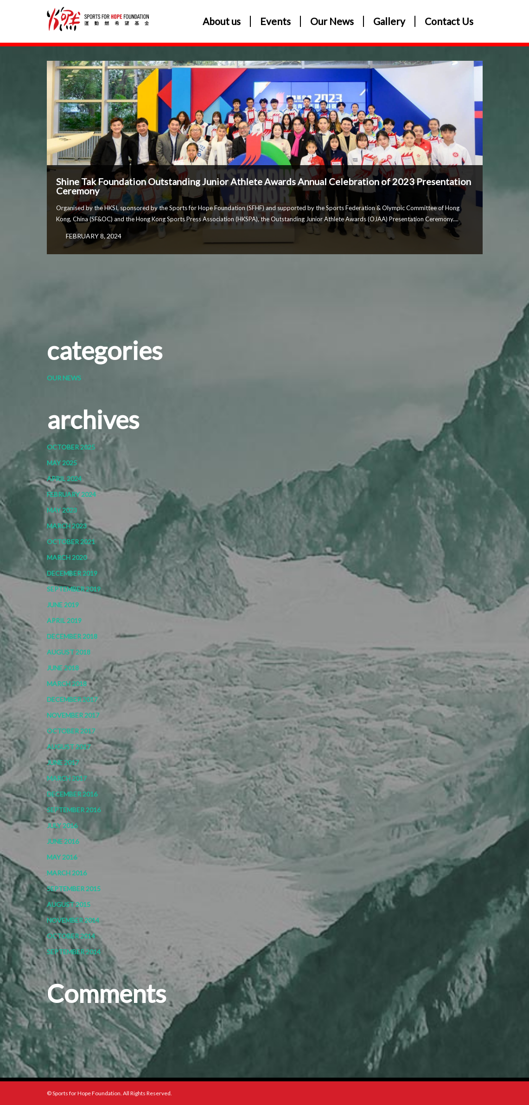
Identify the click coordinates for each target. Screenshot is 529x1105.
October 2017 (71, 731)
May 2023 (62, 510)
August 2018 (68, 652)
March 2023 (67, 526)
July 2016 (62, 825)
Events (275, 21)
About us (222, 21)
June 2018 (63, 668)
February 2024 (71, 494)
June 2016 (63, 841)
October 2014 (71, 936)
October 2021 (71, 542)
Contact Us (449, 21)
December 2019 (72, 573)
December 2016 (72, 794)
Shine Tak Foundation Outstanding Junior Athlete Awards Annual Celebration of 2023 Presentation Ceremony (263, 186)
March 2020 (67, 557)
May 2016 (62, 857)
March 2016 (67, 873)
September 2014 (74, 952)
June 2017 (63, 762)
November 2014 (73, 920)
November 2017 (73, 715)
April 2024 (64, 478)
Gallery (389, 21)
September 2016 (74, 810)
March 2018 (67, 683)
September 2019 (74, 589)
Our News (332, 21)
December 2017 (72, 699)
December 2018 (72, 636)
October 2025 (71, 447)
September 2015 (74, 889)
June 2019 (63, 605)
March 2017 (67, 778)
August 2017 (68, 747)
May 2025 (62, 463)
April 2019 (64, 620)
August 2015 (68, 904)
